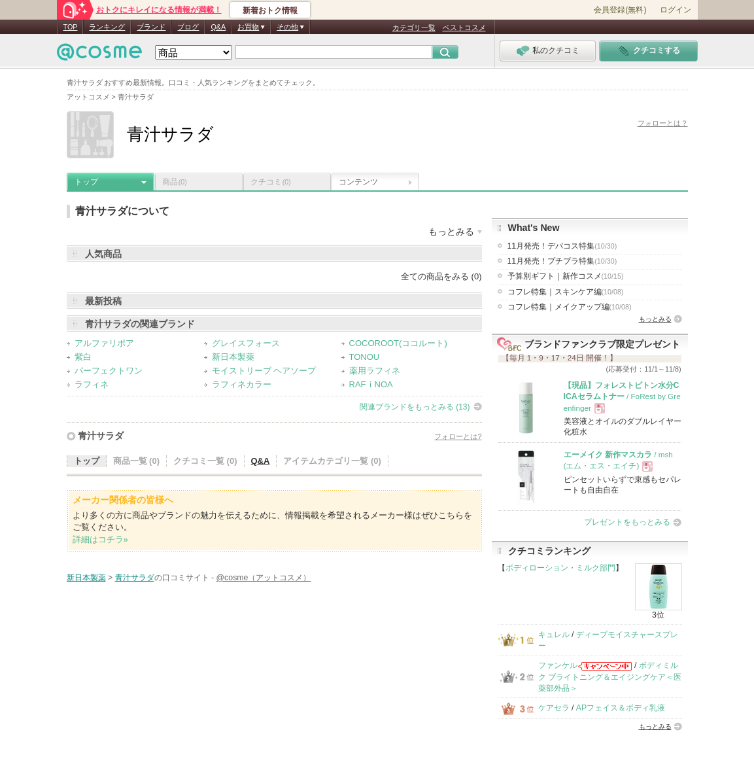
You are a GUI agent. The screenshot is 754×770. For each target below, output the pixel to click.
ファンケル (557, 665)
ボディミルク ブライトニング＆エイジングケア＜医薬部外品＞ (609, 677)
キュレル (554, 634)
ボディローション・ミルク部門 (560, 567)
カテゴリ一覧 (414, 27)
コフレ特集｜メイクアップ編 (569, 306)
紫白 (83, 357)
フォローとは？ (663, 123)
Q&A (218, 27)
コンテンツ (358, 181)
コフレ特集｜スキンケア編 (565, 291)
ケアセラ (554, 707)
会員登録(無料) (620, 9)
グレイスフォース (246, 343)
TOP (70, 27)
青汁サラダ (101, 435)
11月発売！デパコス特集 (562, 246)
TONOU (364, 357)
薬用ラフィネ (374, 371)
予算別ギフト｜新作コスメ (565, 276)
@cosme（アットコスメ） (263, 577)
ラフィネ (92, 384)
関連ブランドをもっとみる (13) (415, 406)
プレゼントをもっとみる (627, 522)
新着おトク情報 (270, 10)
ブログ (188, 27)
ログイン (675, 9)
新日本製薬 (233, 357)
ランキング (107, 27)
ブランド (151, 27)
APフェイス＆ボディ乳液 (620, 707)
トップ (86, 181)
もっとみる (655, 319)
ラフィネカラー (241, 384)
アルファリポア (104, 343)
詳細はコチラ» (100, 539)
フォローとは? (457, 436)
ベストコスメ (464, 27)
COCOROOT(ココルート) (398, 343)
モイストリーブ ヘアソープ (264, 371)
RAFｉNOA (371, 384)
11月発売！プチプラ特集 (562, 261)
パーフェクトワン (109, 371)
